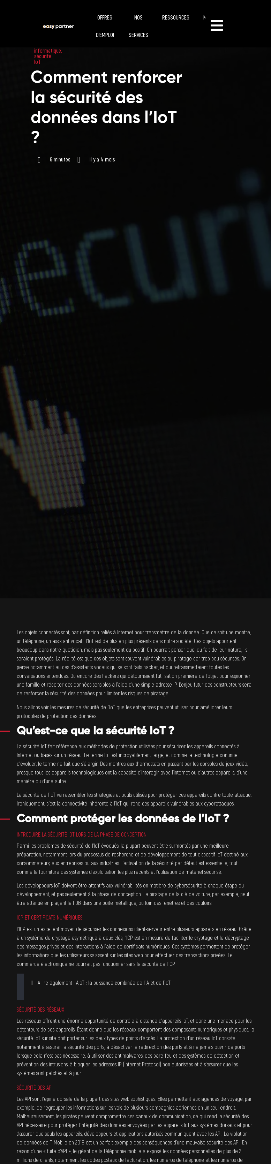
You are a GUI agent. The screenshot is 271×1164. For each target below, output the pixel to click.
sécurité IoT (42, 59)
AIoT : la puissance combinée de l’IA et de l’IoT (123, 983)
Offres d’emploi (105, 26)
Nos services (138, 26)
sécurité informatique (47, 48)
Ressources (175, 17)
